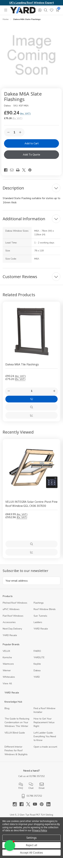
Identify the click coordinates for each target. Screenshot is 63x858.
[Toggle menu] (6, 10)
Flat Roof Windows (13, 615)
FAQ (20, 786)
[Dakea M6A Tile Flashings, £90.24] (31, 331)
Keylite (37, 663)
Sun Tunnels (40, 615)
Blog (7, 708)
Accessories (9, 622)
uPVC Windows (11, 609)
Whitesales (9, 677)
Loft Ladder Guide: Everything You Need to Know (45, 736)
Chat (30, 786)
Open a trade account (45, 746)
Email (42, 786)
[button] (9, 845)
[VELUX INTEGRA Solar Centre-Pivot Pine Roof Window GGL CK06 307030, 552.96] (31, 468)
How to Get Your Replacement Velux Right (44, 722)
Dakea (37, 670)
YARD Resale (41, 628)
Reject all (31, 845)
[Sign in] (40, 10)
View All (7, 683)
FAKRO (37, 651)
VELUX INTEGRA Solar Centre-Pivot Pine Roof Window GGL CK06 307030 (31, 504)
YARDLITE (39, 657)
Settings (31, 838)
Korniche (7, 657)
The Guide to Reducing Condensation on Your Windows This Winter (17, 722)
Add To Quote (31, 154)
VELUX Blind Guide (15, 732)
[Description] (31, 188)
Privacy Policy (39, 830)
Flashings (39, 602)
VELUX (6, 651)
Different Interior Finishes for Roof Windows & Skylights (16, 750)
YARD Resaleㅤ (10, 635)
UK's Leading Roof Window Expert (31, 3)
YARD (37, 677)
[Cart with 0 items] (57, 10)
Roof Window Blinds (45, 609)
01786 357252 (37, 776)
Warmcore (8, 663)
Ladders (38, 622)
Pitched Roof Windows (15, 602)
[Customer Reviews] (31, 276)
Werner (7, 670)
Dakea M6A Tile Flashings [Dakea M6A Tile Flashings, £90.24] (22, 364)
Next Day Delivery (12, 628)
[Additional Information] (31, 218)
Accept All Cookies (31, 852)
